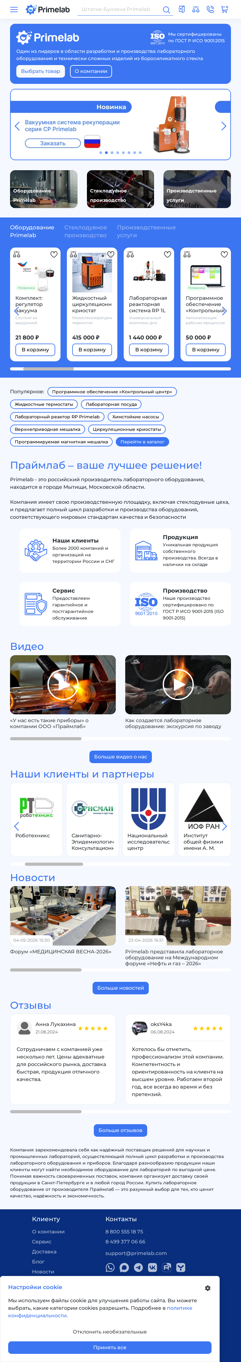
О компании (91, 71)
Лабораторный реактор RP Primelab (57, 417)
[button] (100, 152)
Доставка (44, 1252)
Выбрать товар (40, 71)
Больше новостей (120, 988)
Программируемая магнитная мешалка (61, 442)
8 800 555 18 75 (124, 1232)
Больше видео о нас (120, 757)
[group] (63, 685)
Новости (43, 1272)
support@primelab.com (136, 1253)
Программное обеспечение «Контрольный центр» (112, 392)
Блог (38, 1262)
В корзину (35, 350)
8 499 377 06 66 (125, 1242)
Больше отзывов (120, 1130)
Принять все (109, 1347)
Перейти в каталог (142, 442)
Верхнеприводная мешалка (47, 429)
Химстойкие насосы (135, 417)
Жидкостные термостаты (44, 404)
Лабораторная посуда (111, 404)
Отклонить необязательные (110, 1332)
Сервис (41, 1242)
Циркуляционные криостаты (127, 429)
